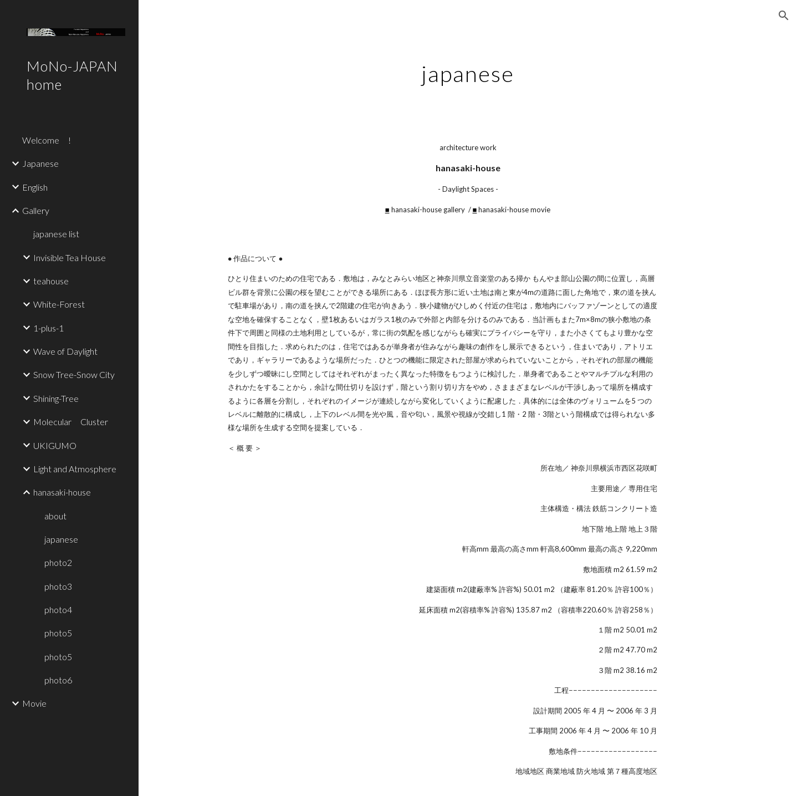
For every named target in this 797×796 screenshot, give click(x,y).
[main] (468, 69)
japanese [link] (61, 539)
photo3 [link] (58, 586)
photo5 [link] (58, 632)
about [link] (55, 516)
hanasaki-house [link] (62, 492)
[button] (783, 15)
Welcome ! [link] (46, 140)
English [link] (35, 187)
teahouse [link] (51, 280)
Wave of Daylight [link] (65, 351)
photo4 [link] (58, 609)
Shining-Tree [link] (56, 398)
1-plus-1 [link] (48, 328)
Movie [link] (34, 703)
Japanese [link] (40, 163)
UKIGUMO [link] (54, 445)
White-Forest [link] (59, 304)
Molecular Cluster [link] (70, 421)
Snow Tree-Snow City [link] (74, 374)
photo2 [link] (58, 562)
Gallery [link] (35, 210)
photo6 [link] (58, 680)
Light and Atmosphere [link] (74, 468)
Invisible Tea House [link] (69, 257)
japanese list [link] (56, 233)
